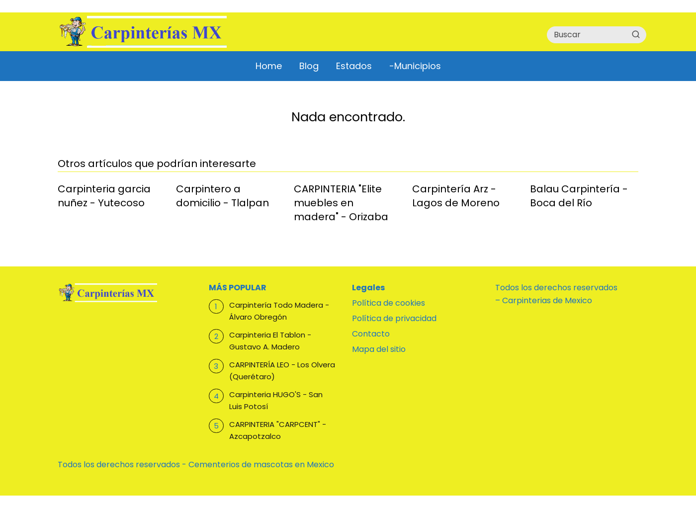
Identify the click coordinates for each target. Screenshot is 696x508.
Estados (354, 66)
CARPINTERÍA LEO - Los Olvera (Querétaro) (282, 370)
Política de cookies (388, 303)
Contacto (371, 333)
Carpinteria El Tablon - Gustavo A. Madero (270, 341)
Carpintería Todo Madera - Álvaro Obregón (279, 311)
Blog (309, 66)
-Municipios (415, 66)
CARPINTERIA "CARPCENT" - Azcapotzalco (277, 430)
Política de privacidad (394, 318)
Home (269, 66)
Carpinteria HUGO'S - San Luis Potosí (276, 400)
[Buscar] (635, 34)
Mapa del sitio (379, 349)
